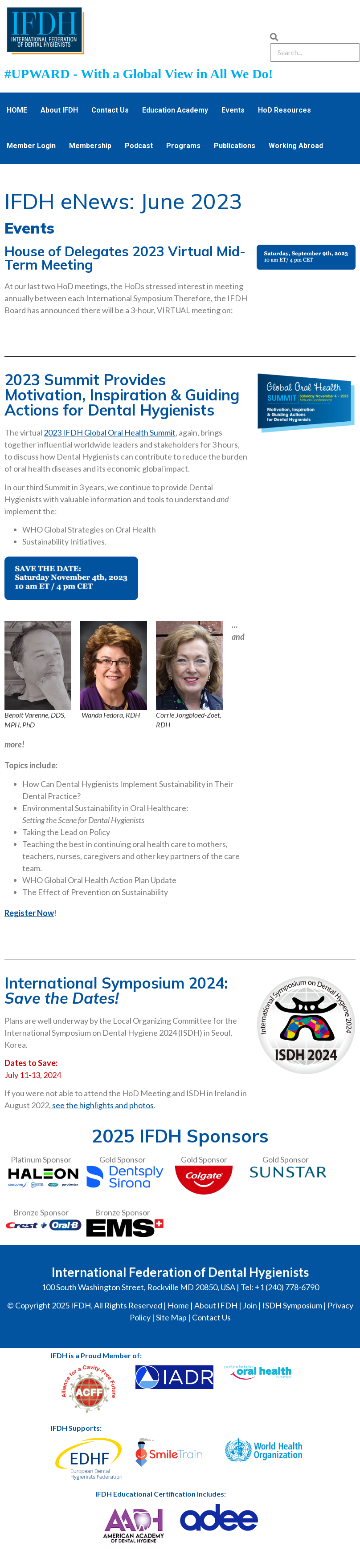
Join (250, 1305)
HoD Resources (284, 110)
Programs (183, 145)
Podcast (139, 145)
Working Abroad (296, 145)
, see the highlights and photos (101, 1105)
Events (233, 110)
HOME (17, 110)
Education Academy (175, 110)
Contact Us (110, 110)
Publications (234, 145)
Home (178, 1305)
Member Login (31, 145)
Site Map (171, 1317)
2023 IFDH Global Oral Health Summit (110, 432)
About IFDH (59, 110)
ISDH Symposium (292, 1305)
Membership (90, 145)
